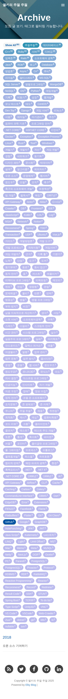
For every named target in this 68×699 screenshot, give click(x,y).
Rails (25, 58)
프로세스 (31, 450)
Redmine (47, 587)
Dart (56, 495)
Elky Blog (31, 684)
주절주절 (31, 45)
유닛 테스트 (12, 103)
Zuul (8, 619)
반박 (49, 293)
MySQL (48, 548)
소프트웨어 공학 (44, 58)
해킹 (38, 195)
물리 (25, 293)
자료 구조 (11, 391)
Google (24, 521)
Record (31, 587)
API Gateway (13, 201)
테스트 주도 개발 (44, 430)
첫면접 (54, 410)
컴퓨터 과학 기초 (15, 123)
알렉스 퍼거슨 (33, 345)
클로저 (9, 430)
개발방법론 (27, 241)
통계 (20, 436)
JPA (31, 528)
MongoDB (56, 84)
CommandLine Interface (19, 495)
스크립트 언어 (43, 325)
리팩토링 (41, 280)
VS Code (11, 613)
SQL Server (12, 84)
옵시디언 (46, 358)
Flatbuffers (12, 515)
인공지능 (11, 384)
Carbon (26, 489)
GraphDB (41, 521)
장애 (26, 391)
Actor (30, 201)
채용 (41, 410)
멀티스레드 (27, 77)
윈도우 (9, 182)
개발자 (24, 149)
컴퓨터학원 (51, 417)
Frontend (37, 208)
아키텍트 (53, 339)
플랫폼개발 (12, 456)
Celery (41, 489)
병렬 (23, 299)
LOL (40, 214)
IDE (51, 208)
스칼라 (24, 325)
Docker (10, 136)
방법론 (9, 71)
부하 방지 (11, 306)
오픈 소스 (11, 175)
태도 (29, 103)
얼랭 (25, 352)
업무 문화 (11, 358)
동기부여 (11, 267)
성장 (35, 97)
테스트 (24, 430)
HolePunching (13, 528)
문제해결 (11, 293)
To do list (46, 600)
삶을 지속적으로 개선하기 (20, 312)
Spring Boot (12, 600)
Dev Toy (10, 110)
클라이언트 (42, 423)
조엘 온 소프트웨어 (34, 397)
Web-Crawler (47, 613)
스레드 (9, 325)
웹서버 (44, 175)
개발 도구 (45, 241)
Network (23, 221)
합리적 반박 (12, 463)
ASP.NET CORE (36, 130)
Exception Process (49, 136)
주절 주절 (26, 410)
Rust (21, 143)
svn (23, 626)
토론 (8, 436)
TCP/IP (30, 600)
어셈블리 (11, 352)
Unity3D (30, 606)
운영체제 (29, 175)
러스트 (37, 273)
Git (40, 515)
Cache (56, 482)
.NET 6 (42, 469)
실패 (39, 339)
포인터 (21, 443)
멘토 (8, 286)
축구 (47, 182)
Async (24, 71)
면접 (20, 286)
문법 (47, 286)
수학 (51, 319)
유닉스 (45, 371)
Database (48, 64)
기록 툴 (42, 254)
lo (53, 619)
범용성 (9, 299)
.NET (28, 469)
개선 (37, 149)
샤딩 (56, 312)
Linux (9, 143)
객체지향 (34, 247)
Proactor (32, 567)
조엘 (23, 182)
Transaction (12, 234)
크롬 (26, 423)
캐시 (23, 417)
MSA (8, 221)
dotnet (21, 619)
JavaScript (11, 214)
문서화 (30, 162)
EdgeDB (10, 502)
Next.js (22, 554)
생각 (45, 312)
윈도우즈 (50, 365)
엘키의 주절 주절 (15, 5)
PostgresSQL (13, 567)
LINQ (9, 541)
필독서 (25, 195)
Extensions (41, 502)
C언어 (55, 130)
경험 (8, 156)
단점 (20, 260)
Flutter (28, 515)
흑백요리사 (12, 469)
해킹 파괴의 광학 (36, 463)
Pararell (21, 561)
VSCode (27, 613)
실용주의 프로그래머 (17, 339)
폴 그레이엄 (12, 450)
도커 (44, 260)
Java (8, 64)
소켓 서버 (11, 319)
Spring (30, 227)
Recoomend (12, 227)
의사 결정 (11, 378)
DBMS (43, 495)
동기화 (38, 156)
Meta (34, 548)
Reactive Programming (18, 580)
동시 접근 (40, 267)
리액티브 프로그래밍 (17, 280)
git (33, 619)
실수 (54, 332)
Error (25, 502)
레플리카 (53, 273)
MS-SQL (44, 77)
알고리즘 (23, 169)
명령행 (33, 286)
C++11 (56, 201)
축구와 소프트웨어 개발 (19, 188)
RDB (21, 64)
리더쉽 (9, 77)
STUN (42, 593)
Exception (26, 136)
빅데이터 (46, 162)
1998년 (48, 476)
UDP (28, 234)
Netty (9, 554)
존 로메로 (28, 404)
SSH (29, 593)
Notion (38, 221)
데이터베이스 (52, 45)
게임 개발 (52, 149)
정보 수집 (41, 391)
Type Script (12, 606)
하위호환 (45, 456)
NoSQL (10, 90)
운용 (20, 365)
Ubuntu (42, 234)
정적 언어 (11, 397)
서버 (36, 51)
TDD (43, 227)
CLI (44, 482)
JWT (42, 528)
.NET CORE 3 (13, 476)
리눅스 (58, 110)
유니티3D (29, 371)
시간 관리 (11, 332)
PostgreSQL (38, 561)
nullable (10, 626)
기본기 (57, 254)
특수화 (33, 436)
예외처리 (40, 169)
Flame (42, 508)
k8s (43, 619)
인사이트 (28, 384)
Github (9, 521)
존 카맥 (45, 404)
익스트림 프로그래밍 (35, 378)
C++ (9, 51)
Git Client (54, 515)
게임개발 (51, 90)
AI (60, 476)
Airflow (31, 482)
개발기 (9, 149)
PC (7, 561)
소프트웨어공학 (32, 319)
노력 (8, 260)
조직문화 (11, 404)
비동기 (21, 97)
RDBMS (10, 574)
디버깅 (50, 51)
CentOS (43, 103)
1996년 (33, 476)
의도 (58, 371)
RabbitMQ (40, 574)
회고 (33, 64)
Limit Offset (37, 541)
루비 (47, 71)
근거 (29, 254)
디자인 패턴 (12, 162)
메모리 (57, 280)
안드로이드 (12, 345)
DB (23, 208)
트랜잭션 (45, 188)
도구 (32, 260)
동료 (25, 267)
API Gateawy (13, 482)
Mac (8, 548)
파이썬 (48, 436)
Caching (10, 489)
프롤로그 (48, 450)
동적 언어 (11, 273)
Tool (33, 143)
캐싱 (35, 417)
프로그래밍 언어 (41, 123)
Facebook (26, 508)
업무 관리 (40, 352)
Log (52, 214)
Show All (12, 45)
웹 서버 (34, 365)
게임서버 (51, 247)
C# (36, 71)
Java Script (12, 534)
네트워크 (23, 156)
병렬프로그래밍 (35, 84)
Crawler (10, 208)
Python (35, 90)
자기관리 (37, 116)
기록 (8, 97)
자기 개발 (45, 384)
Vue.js (57, 234)
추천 (52, 116)
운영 (8, 365)
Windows (48, 143)
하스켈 (29, 456)
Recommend (13, 587)
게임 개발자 (12, 254)
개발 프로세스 (14, 247)
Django (26, 110)
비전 (26, 306)
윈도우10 (11, 371)
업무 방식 (29, 358)
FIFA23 (10, 508)
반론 (37, 293)
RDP (24, 574)
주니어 (9, 410)
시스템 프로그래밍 (34, 332)
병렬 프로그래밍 (42, 299)
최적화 (9, 417)
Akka (43, 201)
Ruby (22, 51)
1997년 (52, 195)
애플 (51, 345)
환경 (55, 463)
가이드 (9, 241)
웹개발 (48, 97)
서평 (8, 116)
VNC (44, 606)
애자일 (21, 116)
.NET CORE (12, 130)
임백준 (10, 58)
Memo (21, 548)
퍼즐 (8, 443)
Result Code (13, 593)
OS (23, 90)
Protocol (49, 567)
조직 (35, 182)
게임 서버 (42, 110)
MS (52, 541)
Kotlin (28, 214)
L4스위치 (50, 534)
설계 (8, 169)
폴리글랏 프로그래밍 (44, 443)
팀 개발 (10, 195)
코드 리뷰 (11, 423)
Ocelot (49, 554)
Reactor (43, 580)
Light (21, 541)
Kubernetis (31, 534)
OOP (36, 554)
